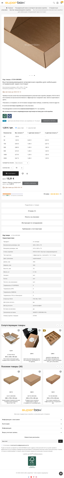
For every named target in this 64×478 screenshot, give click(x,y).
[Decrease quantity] (11, 167)
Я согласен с (15, 445)
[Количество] (16, 167)
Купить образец (30, 183)
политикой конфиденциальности (20, 445)
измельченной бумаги (27, 108)
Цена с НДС (20, 128)
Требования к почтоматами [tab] (32, 229)
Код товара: (7, 235)
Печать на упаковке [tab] (32, 217)
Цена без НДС (32, 128)
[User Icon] (57, 3)
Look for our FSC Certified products (32, 454)
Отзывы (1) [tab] (32, 211)
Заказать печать (49, 120)
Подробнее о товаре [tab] (32, 205)
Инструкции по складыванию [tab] (32, 223)
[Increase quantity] (21, 167)
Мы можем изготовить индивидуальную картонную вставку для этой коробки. (28, 111)
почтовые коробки (15, 105)
